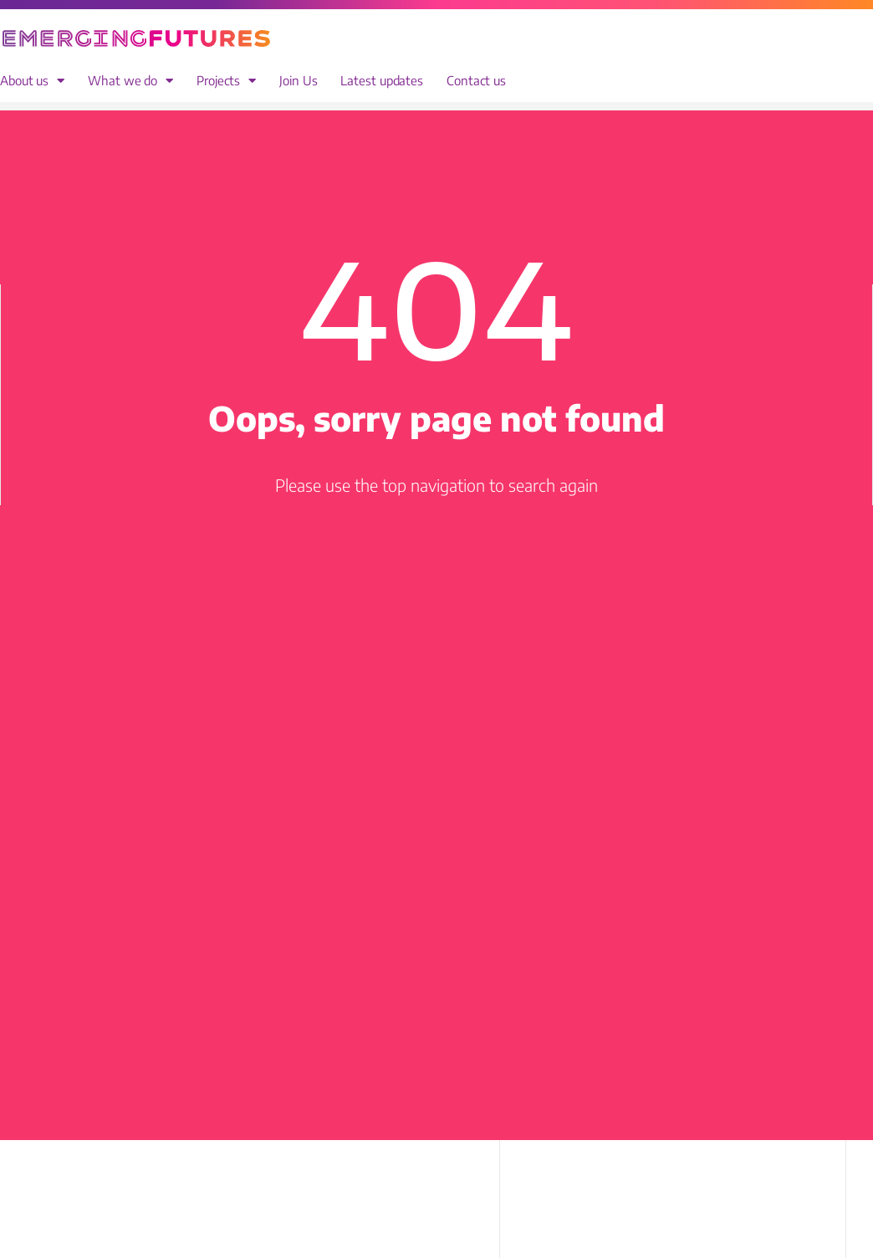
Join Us (298, 81)
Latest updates (381, 81)
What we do (130, 81)
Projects (226, 81)
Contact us (476, 81)
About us (32, 81)
